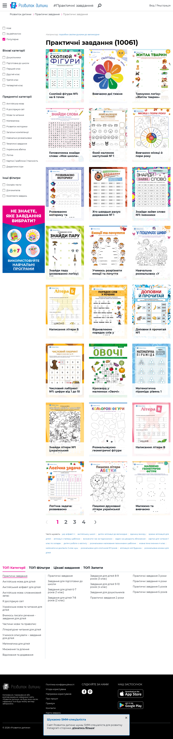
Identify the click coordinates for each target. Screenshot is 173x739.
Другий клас (13, 74)
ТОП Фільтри (39, 568)
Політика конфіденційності (60, 684)
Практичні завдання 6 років (150, 592)
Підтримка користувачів (58, 694)
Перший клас (13, 69)
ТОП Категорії (14, 568)
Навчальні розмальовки (19, 138)
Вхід (151, 5)
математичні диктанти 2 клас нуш (62, 548)
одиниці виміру (138, 534)
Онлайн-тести (13, 185)
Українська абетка (16, 149)
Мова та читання (15, 115)
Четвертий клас (14, 85)
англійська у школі (86, 534)
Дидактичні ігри (14, 166)
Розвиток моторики (16, 126)
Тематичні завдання (16, 143)
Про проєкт (52, 698)
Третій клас (12, 80)
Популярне (12, 39)
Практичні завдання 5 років (150, 586)
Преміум (50, 703)
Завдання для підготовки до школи (65, 583)
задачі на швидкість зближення (130, 539)
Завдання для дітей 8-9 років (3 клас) (104, 577)
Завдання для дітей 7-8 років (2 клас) (62, 599)
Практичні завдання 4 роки (150, 581)
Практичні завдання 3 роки (150, 575)
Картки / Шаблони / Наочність (22, 161)
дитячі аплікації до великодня (112, 534)
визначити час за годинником (97, 539)
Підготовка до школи (17, 63)
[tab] (15, 569)
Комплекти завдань (16, 196)
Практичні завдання (74, 5)
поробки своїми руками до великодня (79, 34)
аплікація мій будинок (131, 548)
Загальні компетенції (17, 132)
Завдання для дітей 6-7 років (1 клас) (62, 591)
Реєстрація (163, 5)
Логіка (9, 155)
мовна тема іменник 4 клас (152, 543)
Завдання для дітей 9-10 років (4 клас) (105, 585)
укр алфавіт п (68, 534)
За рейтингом (13, 33)
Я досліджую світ (15, 109)
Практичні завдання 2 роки (107, 597)
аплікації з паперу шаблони (67, 539)
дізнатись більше (83, 728)
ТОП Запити (93, 568)
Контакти (51, 708)
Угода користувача (56, 689)
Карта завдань (53, 713)
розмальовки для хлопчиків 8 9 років (99, 548)
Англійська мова (15, 103)
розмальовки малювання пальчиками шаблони (113, 543)
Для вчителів (13, 190)
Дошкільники (13, 57)
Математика (12, 121)
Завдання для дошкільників (107, 592)
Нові (8, 28)
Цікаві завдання (67, 568)
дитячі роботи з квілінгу (75, 543)
